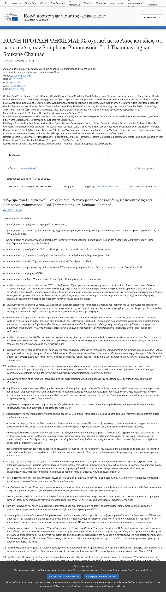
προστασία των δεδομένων (51, 589)
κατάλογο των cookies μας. (114, 589)
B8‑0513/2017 (22, 75)
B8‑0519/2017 (16, 82)
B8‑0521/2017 (18, 86)
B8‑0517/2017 (16, 79)
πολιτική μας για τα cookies (82, 589)
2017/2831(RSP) (27, 168)
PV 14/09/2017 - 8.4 (108, 186)
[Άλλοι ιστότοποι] (155, 3)
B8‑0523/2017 (16, 89)
